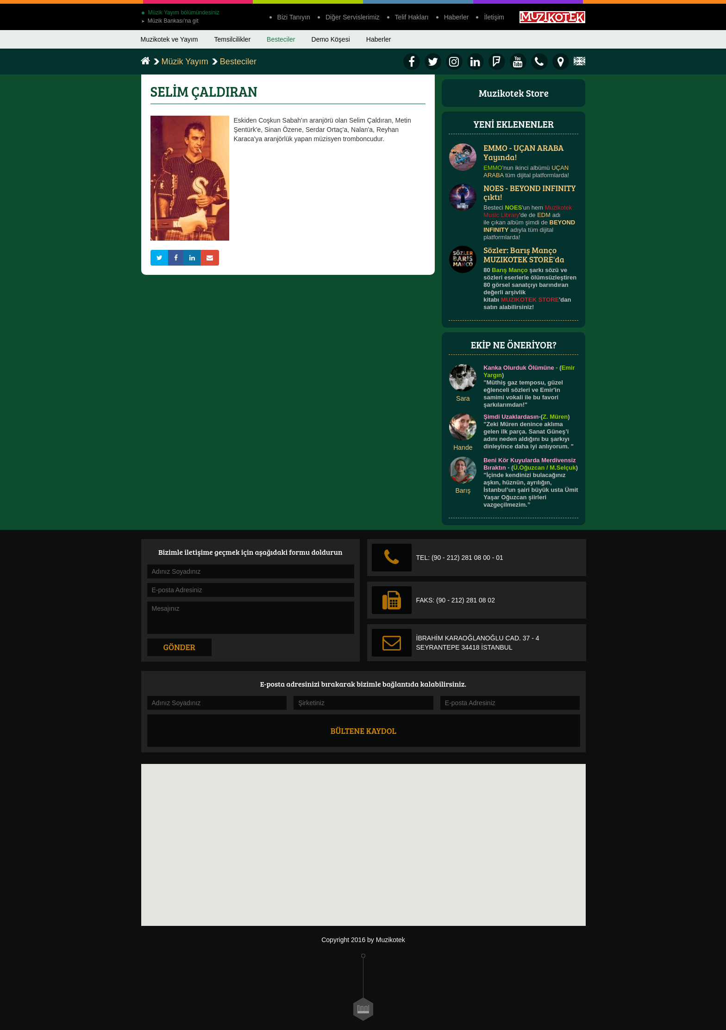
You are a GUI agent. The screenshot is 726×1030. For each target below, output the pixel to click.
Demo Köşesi (331, 39)
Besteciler (281, 39)
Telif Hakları (412, 17)
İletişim (494, 17)
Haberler (456, 17)
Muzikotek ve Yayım (169, 39)
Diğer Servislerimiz (352, 17)
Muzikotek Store (514, 92)
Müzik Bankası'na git (170, 21)
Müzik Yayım (185, 61)
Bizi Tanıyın (293, 17)
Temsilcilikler (232, 39)
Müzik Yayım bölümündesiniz (180, 12)
